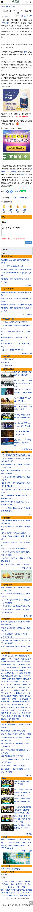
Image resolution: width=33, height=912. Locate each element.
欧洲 (25, 897)
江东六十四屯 (15, 700)
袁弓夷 (9, 668)
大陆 (24, 694)
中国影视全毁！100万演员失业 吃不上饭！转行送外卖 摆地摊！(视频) (22, 811)
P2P (27, 694)
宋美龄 (3, 714)
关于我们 (19, 882)
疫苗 (13, 666)
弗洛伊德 (8, 671)
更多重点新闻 (27, 450)
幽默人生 (10, 717)
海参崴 (14, 691)
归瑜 (28, 841)
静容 (10, 846)
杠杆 (22, 685)
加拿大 (7, 685)
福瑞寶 (13, 894)
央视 (12, 706)
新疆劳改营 (23, 703)
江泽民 (25, 52)
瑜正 (24, 846)
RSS (23, 888)
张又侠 (27, 660)
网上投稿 (27, 885)
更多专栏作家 (27, 852)
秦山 (6, 846)
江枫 (27, 846)
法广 (20, 683)
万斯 (25, 674)
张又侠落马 (5, 363)
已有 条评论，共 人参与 (11, 228)
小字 (30, 16)
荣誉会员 (13, 171)
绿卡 (19, 708)
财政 (2, 691)
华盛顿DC (19, 897)
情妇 (17, 680)
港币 (20, 688)
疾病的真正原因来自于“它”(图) (12, 757)
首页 (2, 6)
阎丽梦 (21, 671)
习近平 (22, 660)
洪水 (17, 666)
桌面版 (4, 882)
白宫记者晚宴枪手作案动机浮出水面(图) (15, 565)
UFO (13, 671)
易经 (5, 717)
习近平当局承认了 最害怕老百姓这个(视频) (16, 735)
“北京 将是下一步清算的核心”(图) (12, 267)
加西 (29, 897)
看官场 (7, 6)
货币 (5, 688)
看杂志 (28, 891)
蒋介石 (27, 711)
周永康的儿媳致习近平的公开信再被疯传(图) (16, 306)
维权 (16, 697)
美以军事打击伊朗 (7, 360)
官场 (5, 683)
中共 (16, 671)
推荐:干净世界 (5, 891)
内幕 (11, 870)
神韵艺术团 (15, 891)
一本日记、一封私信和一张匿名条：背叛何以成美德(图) (23, 384)
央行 (15, 685)
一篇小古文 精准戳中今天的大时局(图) (14, 550)
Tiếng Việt (20, 899)
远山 (6, 843)
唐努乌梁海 (24, 700)
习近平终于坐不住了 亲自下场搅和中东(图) (16, 270)
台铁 (18, 663)
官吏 (15, 870)
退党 (2, 671)
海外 (27, 708)
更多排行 (28, 776)
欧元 (13, 688)
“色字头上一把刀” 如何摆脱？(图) (13, 767)
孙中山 (22, 711)
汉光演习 (23, 668)
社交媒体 (25, 683)
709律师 (21, 697)
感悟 (19, 717)
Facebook (11, 888)
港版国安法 (16, 668)
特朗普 (24, 657)
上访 (26, 697)
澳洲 (6, 711)
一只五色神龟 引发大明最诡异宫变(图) (14, 323)
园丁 (25, 843)
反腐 (27, 680)
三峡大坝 (23, 663)
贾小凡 (19, 841)
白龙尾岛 (6, 703)
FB (30, 683)
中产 (10, 691)
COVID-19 (10, 660)
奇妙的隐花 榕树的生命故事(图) (12, 351)
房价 (10, 694)
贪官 (13, 680)
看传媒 (8, 894)
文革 (13, 720)
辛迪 (11, 849)
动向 (13, 6)
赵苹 (2, 846)
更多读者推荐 (27, 316)
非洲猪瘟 (19, 694)
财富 (6, 691)
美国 (29, 674)
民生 (23, 708)
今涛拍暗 (10, 841)
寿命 (10, 720)
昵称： (4, 222)
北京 (27, 691)
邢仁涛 (19, 846)
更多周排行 (28, 617)
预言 (26, 717)
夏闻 (10, 843)
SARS (17, 703)
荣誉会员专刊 (8, 320)
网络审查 (6, 700)
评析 (18, 870)
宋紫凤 (3, 841)
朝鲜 (2, 685)
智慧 (15, 717)
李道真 (24, 841)
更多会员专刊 (27, 354)
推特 (18, 888)
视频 (4, 779)
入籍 (15, 708)
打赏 (22, 16)
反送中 (9, 680)
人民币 (9, 688)
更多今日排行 (27, 569)
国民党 (29, 668)
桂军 (14, 711)
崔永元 (21, 677)
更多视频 (28, 835)
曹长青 (7, 849)
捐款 (12, 885)
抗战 (17, 711)
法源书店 (22, 891)
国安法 (5, 666)
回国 (12, 708)
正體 (27, 2)
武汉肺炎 (14, 657)
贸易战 (16, 660)
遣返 (5, 708)
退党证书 (19, 894)
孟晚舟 (12, 674)
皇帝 (25, 714)
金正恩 (26, 671)
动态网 (25, 894)
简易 (14, 841)
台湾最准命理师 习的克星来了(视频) (14, 534)
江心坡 (12, 703)
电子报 (11, 882)
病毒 (5, 660)
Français (13, 899)
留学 (26, 706)
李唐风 (21, 843)
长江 (10, 666)
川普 (20, 657)
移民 (19, 706)
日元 (17, 688)
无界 (29, 894)
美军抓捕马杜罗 (6, 367)
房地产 (25, 688)
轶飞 (2, 843)
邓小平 (9, 714)
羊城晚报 (5, 23)
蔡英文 (23, 691)
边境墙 (21, 674)
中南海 (26, 677)
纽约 (14, 897)
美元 (25, 685)
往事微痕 (22, 666)
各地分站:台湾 (7, 897)
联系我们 (19, 885)
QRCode (17, 191)
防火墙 (12, 697)
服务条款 (27, 882)
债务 (18, 685)
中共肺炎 (4, 657)
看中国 (9, 683)
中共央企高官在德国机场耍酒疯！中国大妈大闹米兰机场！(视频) (23, 793)
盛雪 (29, 843)
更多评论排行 (27, 286)
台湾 (18, 691)
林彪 (13, 714)
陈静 (17, 843)
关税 (16, 674)
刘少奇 (17, 714)
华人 (15, 706)
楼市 (29, 688)
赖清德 (7, 674)
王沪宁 (10, 677)
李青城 (14, 846)
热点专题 (6, 357)
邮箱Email (4, 875)
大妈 (6, 694)
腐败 (24, 680)
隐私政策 (5, 885)
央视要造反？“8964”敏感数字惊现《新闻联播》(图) (23, 444)
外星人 (5, 720)
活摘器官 (13, 663)
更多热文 (28, 651)
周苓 (13, 843)
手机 (22, 717)
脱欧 (11, 685)
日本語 (26, 899)
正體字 (7, 899)
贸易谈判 (4, 677)
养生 (17, 720)
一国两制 (15, 683)
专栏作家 (6, 838)
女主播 (7, 706)
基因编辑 (6, 697)
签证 (8, 708)
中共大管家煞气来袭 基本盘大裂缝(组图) (15, 456)
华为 (20, 680)
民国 (10, 711)
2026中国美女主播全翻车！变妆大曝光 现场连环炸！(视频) (22, 820)
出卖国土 (6, 663)
